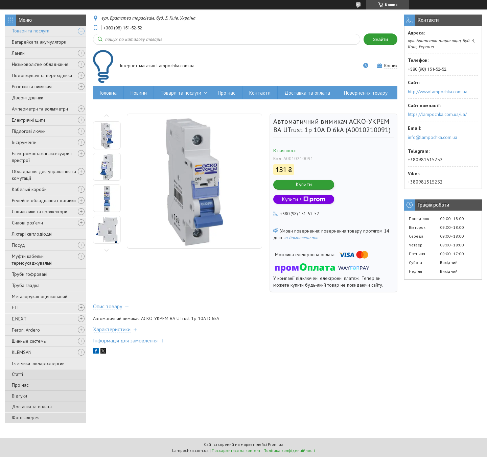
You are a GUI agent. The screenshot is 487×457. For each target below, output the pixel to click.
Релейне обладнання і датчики (44, 200)
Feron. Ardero (26, 330)
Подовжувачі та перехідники (42, 75)
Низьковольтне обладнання (40, 64)
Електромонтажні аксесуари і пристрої (42, 156)
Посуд (18, 245)
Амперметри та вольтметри (40, 109)
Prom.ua (275, 444)
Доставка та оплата (32, 407)
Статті (17, 374)
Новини (139, 92)
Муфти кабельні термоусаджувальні (32, 259)
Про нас (20, 385)
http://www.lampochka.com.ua (437, 92)
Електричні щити (28, 120)
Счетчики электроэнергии (38, 363)
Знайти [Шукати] (380, 39)
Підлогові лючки (29, 131)
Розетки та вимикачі (32, 86)
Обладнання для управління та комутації (44, 174)
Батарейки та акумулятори (39, 42)
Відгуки (19, 396)
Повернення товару (366, 92)
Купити (304, 184)
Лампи (18, 53)
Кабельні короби (29, 189)
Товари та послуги (30, 31)
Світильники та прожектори (39, 212)
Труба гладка (26, 285)
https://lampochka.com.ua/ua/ (437, 114)
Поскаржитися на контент (236, 450)
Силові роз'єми (27, 223)
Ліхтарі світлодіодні (32, 234)
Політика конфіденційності (289, 450)
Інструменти (24, 142)
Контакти (260, 92)
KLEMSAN (21, 352)
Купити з (303, 199)
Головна (108, 92)
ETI (15, 308)
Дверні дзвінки (27, 98)
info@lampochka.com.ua (432, 137)
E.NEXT (19, 319)
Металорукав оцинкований (39, 296)
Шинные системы (29, 341)
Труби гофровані (29, 274)
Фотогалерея (26, 417)
